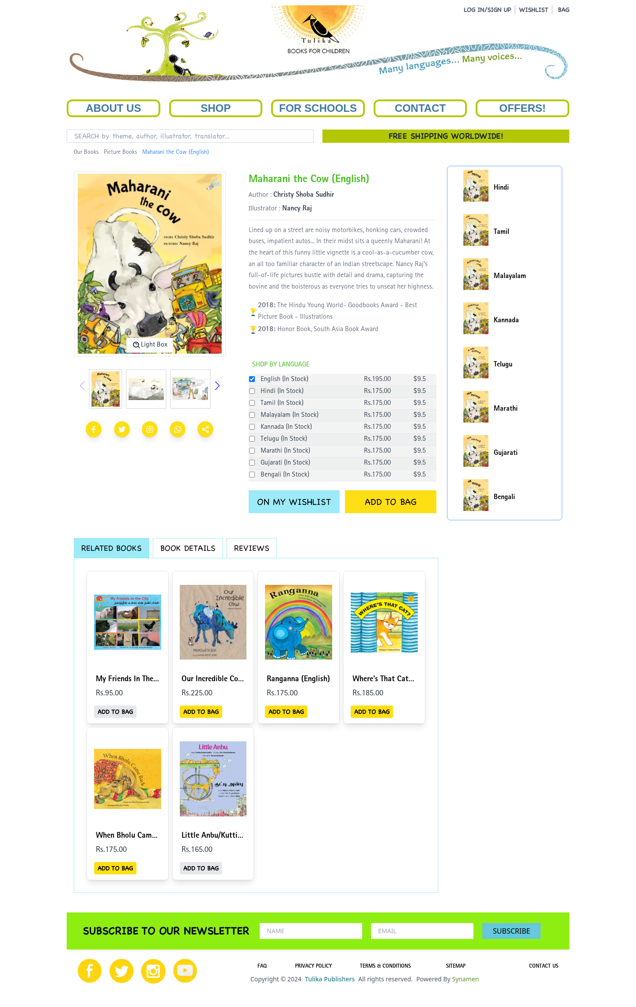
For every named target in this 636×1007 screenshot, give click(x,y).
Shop (216, 108)
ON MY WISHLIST (294, 501)
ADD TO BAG (390, 501)
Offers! (523, 108)
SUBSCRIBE (511, 931)
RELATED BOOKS (111, 548)
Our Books (86, 152)
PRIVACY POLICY (313, 966)
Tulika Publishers (330, 979)
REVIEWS (251, 548)
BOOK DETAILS (188, 548)
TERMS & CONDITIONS (385, 966)
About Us (113, 108)
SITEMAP (456, 966)
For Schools (318, 108)
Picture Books (120, 152)
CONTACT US (543, 966)
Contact (420, 108)
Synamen (465, 979)
